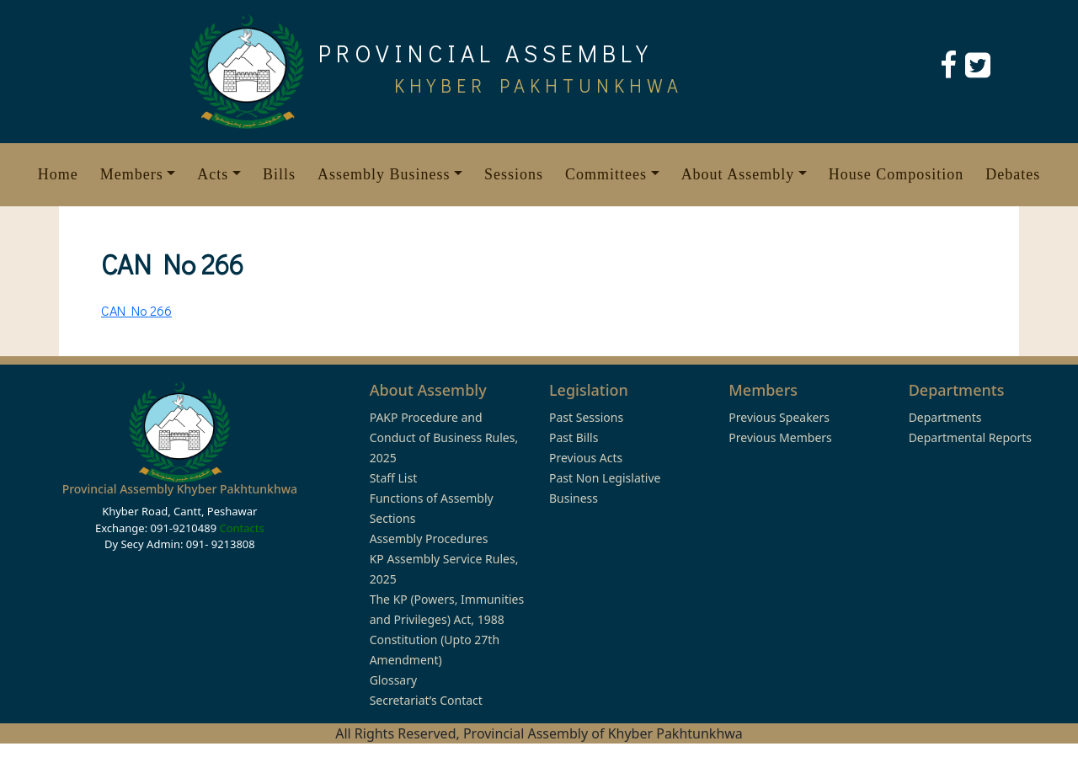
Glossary (393, 680)
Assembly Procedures (429, 538)
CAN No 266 (136, 310)
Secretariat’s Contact (426, 700)
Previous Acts (585, 458)
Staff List (394, 478)
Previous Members (779, 437)
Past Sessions (586, 417)
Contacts (241, 528)
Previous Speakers (779, 417)
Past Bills (573, 437)
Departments (945, 417)
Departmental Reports (970, 437)
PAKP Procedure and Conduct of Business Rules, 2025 (444, 437)
